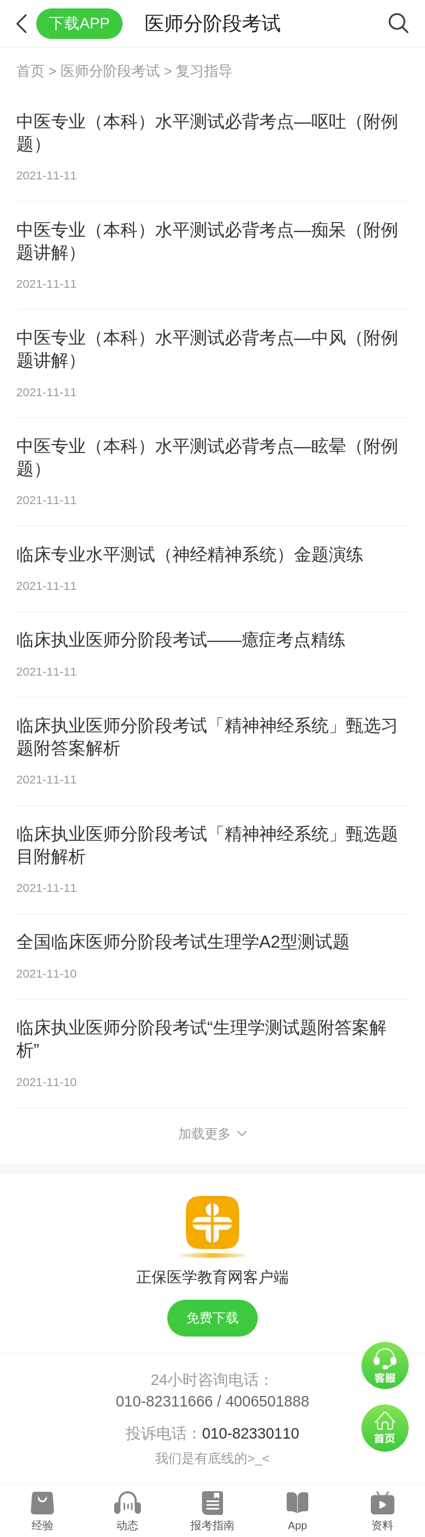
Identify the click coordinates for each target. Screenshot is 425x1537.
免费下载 (212, 1318)
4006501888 (267, 1401)
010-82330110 (250, 1433)
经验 (43, 1525)
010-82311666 (164, 1401)
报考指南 (212, 1525)
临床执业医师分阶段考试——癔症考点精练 (181, 639)
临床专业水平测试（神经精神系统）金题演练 (189, 554)
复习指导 (204, 71)
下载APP (79, 23)
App (297, 1525)
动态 (127, 1525)
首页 (30, 71)
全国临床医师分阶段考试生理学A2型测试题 (183, 941)
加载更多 (212, 1134)
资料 (382, 1525)
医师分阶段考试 (110, 71)
